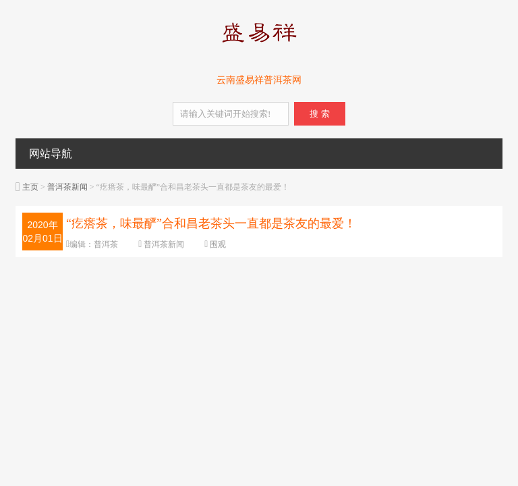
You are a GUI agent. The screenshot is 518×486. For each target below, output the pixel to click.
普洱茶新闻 (67, 187)
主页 (30, 187)
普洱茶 (106, 244)
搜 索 (319, 114)
